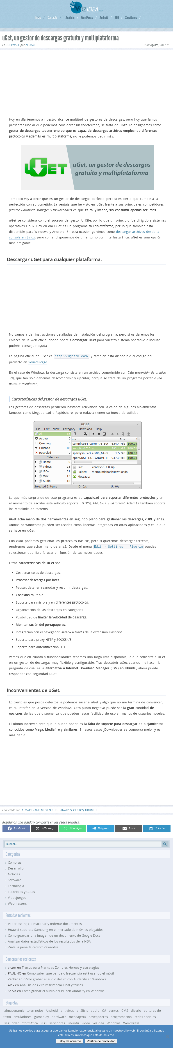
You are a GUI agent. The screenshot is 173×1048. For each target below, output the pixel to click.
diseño (136, 1009)
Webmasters (17, 902)
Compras (14, 861)
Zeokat (30, 45)
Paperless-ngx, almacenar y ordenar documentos (45, 923)
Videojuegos (17, 897)
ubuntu (91, 809)
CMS (124, 1009)
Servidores (131, 17)
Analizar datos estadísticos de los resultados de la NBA (49, 940)
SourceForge (37, 361)
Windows (114, 1022)
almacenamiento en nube (40, 809)
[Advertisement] (86, 82)
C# (104, 1009)
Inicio (38, 17)
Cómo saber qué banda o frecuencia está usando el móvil (70, 972)
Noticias (14, 873)
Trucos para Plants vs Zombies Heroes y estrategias (60, 966)
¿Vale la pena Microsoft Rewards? (33, 946)
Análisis (70, 17)
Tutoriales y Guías (21, 891)
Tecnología (16, 885)
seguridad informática (21, 1022)
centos (78, 809)
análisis (66, 809)
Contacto (52, 17)
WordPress (87, 17)
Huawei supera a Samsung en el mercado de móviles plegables (55, 929)
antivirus (67, 1009)
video (86, 1022)
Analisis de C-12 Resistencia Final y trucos (51, 984)
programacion (121, 1016)
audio (95, 1009)
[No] (167, 1036)
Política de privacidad (101, 1041)
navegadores (98, 1016)
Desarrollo (15, 867)
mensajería (77, 1016)
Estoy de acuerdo (69, 1041)
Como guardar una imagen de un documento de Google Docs (54, 934)
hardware (59, 1016)
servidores (57, 1022)
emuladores (23, 1016)
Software (13, 45)
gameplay (41, 1016)
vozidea (98, 1022)
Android (104, 17)
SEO (117, 17)
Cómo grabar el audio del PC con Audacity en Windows (64, 978)
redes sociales (145, 1016)
